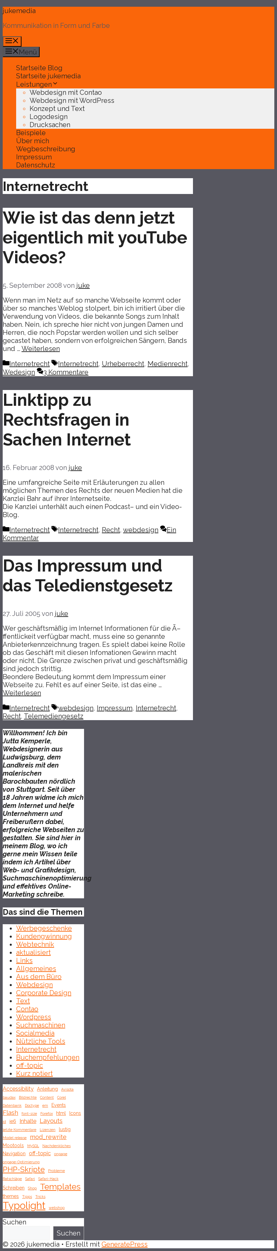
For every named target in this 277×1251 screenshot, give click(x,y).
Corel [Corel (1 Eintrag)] (61, 1097)
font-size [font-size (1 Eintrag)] (29, 1113)
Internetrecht (29, 364)
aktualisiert (33, 952)
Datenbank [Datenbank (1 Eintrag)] (12, 1105)
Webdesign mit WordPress (72, 100)
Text (23, 1001)
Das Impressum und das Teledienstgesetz (87, 575)
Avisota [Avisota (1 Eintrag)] (67, 1089)
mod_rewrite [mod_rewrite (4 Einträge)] (48, 1136)
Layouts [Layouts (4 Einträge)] (51, 1120)
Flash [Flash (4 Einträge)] (10, 1112)
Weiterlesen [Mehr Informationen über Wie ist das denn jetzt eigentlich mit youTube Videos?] (41, 349)
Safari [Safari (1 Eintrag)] (30, 1179)
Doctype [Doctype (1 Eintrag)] (32, 1105)
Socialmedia (35, 1033)
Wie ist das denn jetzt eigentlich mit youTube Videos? (95, 237)
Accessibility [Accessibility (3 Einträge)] (18, 1089)
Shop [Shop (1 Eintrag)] (32, 1188)
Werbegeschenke (44, 928)
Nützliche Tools (40, 1041)
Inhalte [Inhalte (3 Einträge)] (27, 1121)
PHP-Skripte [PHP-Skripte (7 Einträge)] (24, 1169)
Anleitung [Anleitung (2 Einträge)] (47, 1089)
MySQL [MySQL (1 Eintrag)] (33, 1146)
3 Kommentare (65, 372)
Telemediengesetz (53, 716)
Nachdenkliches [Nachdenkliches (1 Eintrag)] (56, 1146)
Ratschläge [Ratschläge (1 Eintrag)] (12, 1179)
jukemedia (19, 11)
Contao (27, 1009)
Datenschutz (35, 165)
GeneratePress (125, 1244)
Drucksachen (50, 125)
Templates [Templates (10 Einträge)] (60, 1186)
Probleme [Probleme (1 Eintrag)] (56, 1171)
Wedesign (19, 372)
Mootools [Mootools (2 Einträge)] (13, 1145)
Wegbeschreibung (45, 149)
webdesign (140, 530)
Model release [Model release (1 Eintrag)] (15, 1138)
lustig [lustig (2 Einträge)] (65, 1129)
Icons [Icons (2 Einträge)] (75, 1113)
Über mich (32, 141)
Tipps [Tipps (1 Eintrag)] (27, 1197)
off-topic (29, 1065)
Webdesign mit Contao (66, 92)
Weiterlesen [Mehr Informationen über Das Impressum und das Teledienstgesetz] (22, 693)
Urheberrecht (123, 364)
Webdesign (34, 985)
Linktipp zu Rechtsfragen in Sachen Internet (67, 419)
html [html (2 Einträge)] (61, 1113)
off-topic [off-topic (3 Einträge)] (40, 1153)
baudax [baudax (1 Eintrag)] (9, 1097)
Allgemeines (36, 969)
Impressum (34, 157)
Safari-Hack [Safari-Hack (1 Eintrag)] (48, 1179)
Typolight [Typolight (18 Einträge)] (24, 1205)
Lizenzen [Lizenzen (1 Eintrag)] (47, 1130)
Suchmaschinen (40, 1025)
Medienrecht (168, 364)
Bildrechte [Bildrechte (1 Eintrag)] (28, 1097)
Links (24, 960)
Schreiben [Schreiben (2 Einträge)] (14, 1187)
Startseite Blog (39, 68)
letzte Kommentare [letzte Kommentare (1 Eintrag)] (19, 1130)
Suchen (14, 1222)
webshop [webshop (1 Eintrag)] (57, 1208)
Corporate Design (43, 993)
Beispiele (31, 133)
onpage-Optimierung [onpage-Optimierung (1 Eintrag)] (21, 1162)
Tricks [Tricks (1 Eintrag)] (40, 1197)
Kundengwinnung (44, 936)
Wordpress (33, 1017)
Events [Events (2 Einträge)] (58, 1105)
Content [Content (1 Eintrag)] (47, 1097)
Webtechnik (35, 944)
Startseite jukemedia (48, 76)
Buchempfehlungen (47, 1057)
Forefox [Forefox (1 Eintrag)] (46, 1113)
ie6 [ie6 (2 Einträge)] (12, 1121)
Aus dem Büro (39, 977)
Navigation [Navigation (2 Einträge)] (14, 1153)
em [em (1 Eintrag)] (45, 1105)
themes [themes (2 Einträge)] (11, 1196)
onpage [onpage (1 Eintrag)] (60, 1154)
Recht (111, 530)
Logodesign (49, 117)
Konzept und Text (57, 109)
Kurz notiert (34, 1073)
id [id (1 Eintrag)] (4, 1122)
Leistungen (37, 84)
